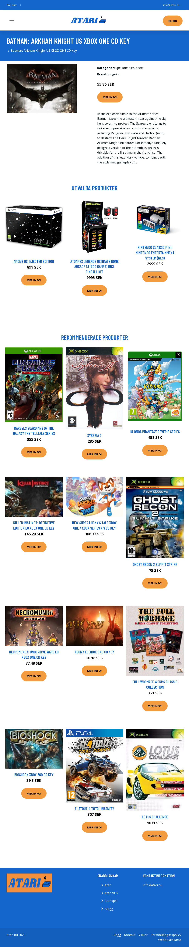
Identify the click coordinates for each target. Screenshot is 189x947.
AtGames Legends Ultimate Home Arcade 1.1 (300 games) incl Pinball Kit (94, 266)
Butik (172, 21)
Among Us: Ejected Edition (34, 261)
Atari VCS (111, 893)
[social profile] (20, 5)
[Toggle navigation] (12, 20)
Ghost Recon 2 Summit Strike (155, 564)
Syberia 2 (94, 435)
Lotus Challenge (155, 816)
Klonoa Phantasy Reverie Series (155, 431)
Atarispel (111, 901)
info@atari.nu (171, 5)
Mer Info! (110, 97)
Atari (108, 885)
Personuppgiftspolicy (166, 935)
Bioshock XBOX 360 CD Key (34, 774)
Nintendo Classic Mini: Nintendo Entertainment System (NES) (155, 252)
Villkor (143, 935)
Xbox (139, 68)
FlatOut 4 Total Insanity (94, 808)
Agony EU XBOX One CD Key (94, 651)
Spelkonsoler (124, 68)
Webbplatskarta (169, 940)
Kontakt (129, 935)
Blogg (109, 909)
